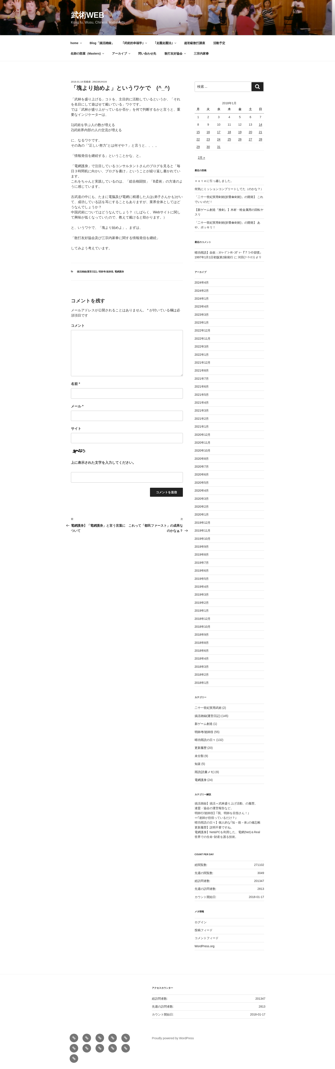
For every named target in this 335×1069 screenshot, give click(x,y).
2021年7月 (202, 378)
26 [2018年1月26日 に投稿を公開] (240, 139)
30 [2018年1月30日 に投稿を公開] (208, 147)
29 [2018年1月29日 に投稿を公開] (198, 147)
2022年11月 (203, 338)
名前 (75, 384)
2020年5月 (202, 482)
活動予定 (219, 43)
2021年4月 (202, 402)
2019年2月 (202, 602)
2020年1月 (202, 514)
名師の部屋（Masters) (88, 53)
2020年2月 (202, 506)
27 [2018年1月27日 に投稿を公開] (250, 139)
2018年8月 (202, 642)
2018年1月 (202, 682)
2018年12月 (203, 618)
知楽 (198, 764)
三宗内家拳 (201, 53)
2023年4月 (202, 306)
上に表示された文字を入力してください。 (103, 462)
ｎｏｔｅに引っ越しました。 (214, 181)
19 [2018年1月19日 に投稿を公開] (240, 132)
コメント (78, 325)
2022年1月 (202, 354)
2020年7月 (202, 466)
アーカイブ (121, 53)
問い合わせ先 (147, 53)
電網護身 (119, 271)
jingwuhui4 (99, 81)
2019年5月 (202, 578)
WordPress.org (205, 946)
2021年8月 (202, 370)
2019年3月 (202, 594)
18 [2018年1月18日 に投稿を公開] (229, 132)
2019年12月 (203, 522)
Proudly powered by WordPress (173, 1038)
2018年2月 (202, 674)
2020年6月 (202, 474)
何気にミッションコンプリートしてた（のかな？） (229, 189)
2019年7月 (202, 562)
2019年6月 (202, 570)
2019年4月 (202, 586)
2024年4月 (202, 282)
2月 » (201, 157)
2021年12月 (203, 362)
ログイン (201, 922)
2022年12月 (203, 330)
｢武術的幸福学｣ (135, 43)
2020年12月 (203, 434)
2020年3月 (202, 498)
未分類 (199, 756)
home (76, 43)
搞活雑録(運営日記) (87, 271)
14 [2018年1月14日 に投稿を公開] (260, 124)
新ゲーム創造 (204, 724)
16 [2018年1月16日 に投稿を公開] (208, 132)
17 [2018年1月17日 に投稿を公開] (218, 132)
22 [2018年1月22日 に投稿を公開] (198, 139)
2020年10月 (203, 450)
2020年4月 (202, 490)
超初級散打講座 (194, 43)
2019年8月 (202, 554)
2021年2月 (202, 418)
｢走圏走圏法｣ (166, 43)
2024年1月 (202, 298)
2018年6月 (202, 650)
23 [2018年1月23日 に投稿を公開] (208, 139)
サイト (76, 428)
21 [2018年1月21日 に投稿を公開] (260, 132)
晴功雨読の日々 (205, 740)
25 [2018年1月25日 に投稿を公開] (229, 139)
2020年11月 (203, 442)
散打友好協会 (176, 53)
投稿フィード (204, 930)
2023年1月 (202, 322)
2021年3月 (202, 410)
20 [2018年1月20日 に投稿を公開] (250, 132)
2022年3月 (202, 346)
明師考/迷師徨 (105, 271)
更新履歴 (201, 747)
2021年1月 (202, 426)
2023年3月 (202, 314)
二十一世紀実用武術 (208, 707)
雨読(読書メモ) (205, 772)
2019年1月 (202, 610)
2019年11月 (203, 530)
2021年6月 (202, 386)
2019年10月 (203, 538)
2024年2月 (202, 290)
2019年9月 (202, 546)
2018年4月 (202, 658)
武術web (87, 15)
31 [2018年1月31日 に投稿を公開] (218, 147)
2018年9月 (202, 634)
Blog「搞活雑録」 (102, 43)
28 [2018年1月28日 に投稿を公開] (260, 139)
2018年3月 (202, 666)
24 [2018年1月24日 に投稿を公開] (218, 139)
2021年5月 (202, 394)
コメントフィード (207, 938)
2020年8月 (202, 458)
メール (77, 406)
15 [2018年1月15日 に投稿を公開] (198, 132)
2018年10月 (203, 626)
